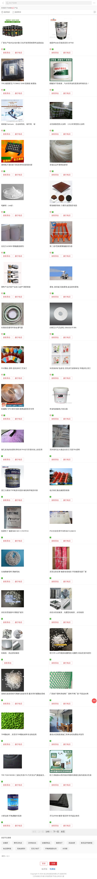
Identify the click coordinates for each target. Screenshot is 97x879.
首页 (3, 856)
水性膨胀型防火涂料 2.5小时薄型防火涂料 (67, 124)
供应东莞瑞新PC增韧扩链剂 (12, 612)
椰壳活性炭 (18, 843)
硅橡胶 (5, 843)
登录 (44, 864)
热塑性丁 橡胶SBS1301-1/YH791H (14, 531)
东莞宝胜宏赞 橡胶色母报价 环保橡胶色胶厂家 (68, 572)
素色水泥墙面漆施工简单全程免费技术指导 (67, 734)
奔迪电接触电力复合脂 (59, 409)
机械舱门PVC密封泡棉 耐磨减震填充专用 (17, 409)
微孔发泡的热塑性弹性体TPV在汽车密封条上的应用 (21, 450)
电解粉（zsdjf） (7, 205)
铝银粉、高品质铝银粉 (10, 653)
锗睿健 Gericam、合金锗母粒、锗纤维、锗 (18, 124)
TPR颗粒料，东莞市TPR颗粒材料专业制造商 (19, 734)
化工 (8, 856)
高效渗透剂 (21, 849)
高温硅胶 (72, 843)
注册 (53, 864)
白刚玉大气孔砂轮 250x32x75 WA (63, 328)
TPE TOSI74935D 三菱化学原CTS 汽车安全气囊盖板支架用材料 (26, 775)
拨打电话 (18, 53)
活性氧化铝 (32, 843)
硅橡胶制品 (46, 843)
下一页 (56, 831)
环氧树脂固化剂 (51, 849)
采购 (94, 701)
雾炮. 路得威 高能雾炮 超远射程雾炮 (64, 287)
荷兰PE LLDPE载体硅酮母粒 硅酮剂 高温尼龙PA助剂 (70, 653)
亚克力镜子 (35, 849)
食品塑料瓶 (7, 849)
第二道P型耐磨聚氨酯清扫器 (61, 246)
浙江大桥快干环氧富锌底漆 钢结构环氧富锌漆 (19, 490)
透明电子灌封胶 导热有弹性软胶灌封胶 (16, 165)
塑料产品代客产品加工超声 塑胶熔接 (16, 287)
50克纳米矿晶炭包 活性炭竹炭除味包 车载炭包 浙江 (70, 368)
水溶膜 (65, 849)
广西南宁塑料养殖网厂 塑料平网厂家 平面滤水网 (69, 694)
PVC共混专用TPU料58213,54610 (63, 531)
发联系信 (6, 53)
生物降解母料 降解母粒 (10, 572)
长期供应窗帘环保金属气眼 (12, 328)
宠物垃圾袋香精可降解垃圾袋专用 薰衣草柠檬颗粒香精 (23, 694)
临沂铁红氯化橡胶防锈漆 (59, 490)
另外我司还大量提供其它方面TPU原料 (65, 450)
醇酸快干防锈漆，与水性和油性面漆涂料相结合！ (69, 83)
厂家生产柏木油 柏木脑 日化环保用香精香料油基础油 (22, 43)
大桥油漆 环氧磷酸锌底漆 (11, 816)
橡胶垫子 (59, 843)
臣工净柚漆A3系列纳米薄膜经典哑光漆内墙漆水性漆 (70, 775)
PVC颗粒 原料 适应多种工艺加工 (14, 368)
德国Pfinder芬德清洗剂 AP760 (62, 43)
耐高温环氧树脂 (86, 843)
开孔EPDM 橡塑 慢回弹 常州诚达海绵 (64, 816)
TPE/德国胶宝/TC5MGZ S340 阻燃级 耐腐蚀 (18, 83)
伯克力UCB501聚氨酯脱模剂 (12, 246)
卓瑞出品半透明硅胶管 (59, 165)
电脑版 (52, 869)
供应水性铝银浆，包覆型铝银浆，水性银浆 (67, 612)
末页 (63, 831)
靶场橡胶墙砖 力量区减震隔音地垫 (63, 205)
